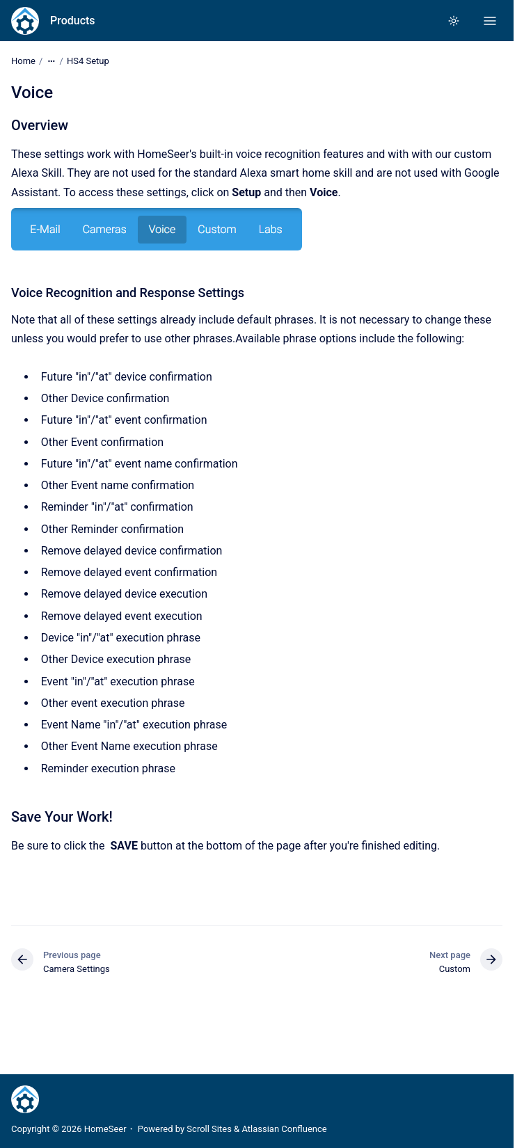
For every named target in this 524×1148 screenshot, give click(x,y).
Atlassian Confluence (283, 1129)
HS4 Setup (88, 61)
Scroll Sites (209, 1129)
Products (72, 20)
